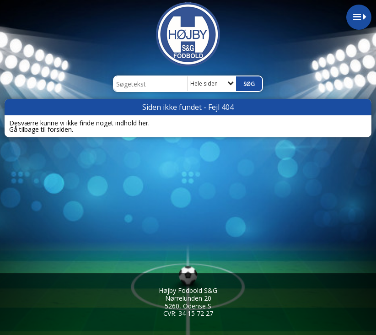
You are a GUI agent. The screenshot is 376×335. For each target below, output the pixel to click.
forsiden (60, 129)
